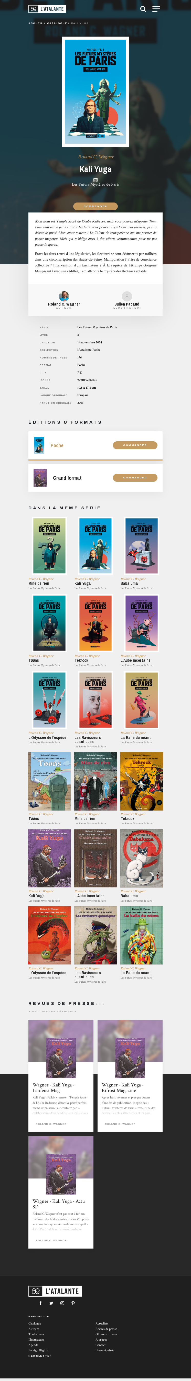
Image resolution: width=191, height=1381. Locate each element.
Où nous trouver (106, 1337)
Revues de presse (106, 1331)
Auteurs (33, 1331)
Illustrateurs (36, 1342)
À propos (101, 1342)
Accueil (35, 23)
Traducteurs (36, 1337)
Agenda (33, 1348)
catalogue (57, 23)
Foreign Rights (38, 1353)
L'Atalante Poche (89, 350)
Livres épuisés (105, 1353)
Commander (96, 206)
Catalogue (34, 1326)
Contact (100, 1348)
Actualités (102, 1326)
